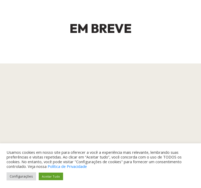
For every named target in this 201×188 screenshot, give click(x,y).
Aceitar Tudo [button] (51, 176)
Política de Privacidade (67, 166)
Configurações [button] (21, 176)
